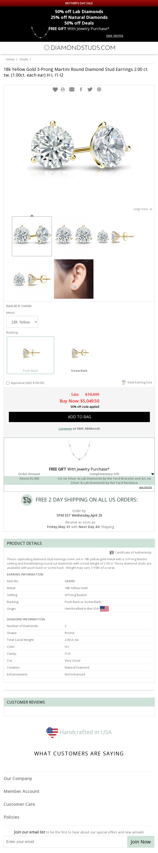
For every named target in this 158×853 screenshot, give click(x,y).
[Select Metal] (22, 322)
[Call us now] (142, 47)
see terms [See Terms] (145, 487)
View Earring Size (137, 382)
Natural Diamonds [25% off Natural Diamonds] (79, 17)
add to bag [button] (79, 416)
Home (10, 59)
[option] (32, 236)
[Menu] (6, 48)
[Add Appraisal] (7, 383)
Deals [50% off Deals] (79, 23)
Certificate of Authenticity (131, 552)
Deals (24, 59)
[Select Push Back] (30, 353)
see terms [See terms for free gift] (114, 35)
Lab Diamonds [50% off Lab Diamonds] (79, 11)
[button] (55, 89)
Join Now (141, 841)
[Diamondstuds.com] (79, 48)
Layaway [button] (65, 428)
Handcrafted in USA (79, 732)
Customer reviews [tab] (26, 702)
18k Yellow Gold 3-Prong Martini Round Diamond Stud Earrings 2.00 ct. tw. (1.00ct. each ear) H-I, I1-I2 (76, 72)
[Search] (15, 47)
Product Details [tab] (24, 543)
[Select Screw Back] (79, 353)
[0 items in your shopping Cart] (151, 48)
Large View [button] (143, 209)
